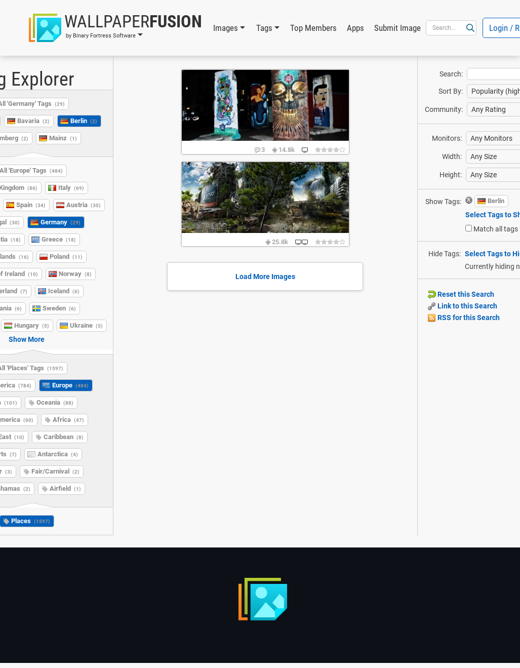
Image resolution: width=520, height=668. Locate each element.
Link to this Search (462, 306)
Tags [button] (264, 28)
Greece (59, 239)
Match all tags (495, 229)
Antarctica (57, 454)
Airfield (65, 488)
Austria (83, 205)
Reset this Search (461, 294)
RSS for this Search (464, 317)
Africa (68, 419)
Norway (75, 274)
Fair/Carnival (55, 471)
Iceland (63, 291)
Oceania (54, 402)
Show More (27, 339)
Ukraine (86, 325)
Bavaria (33, 121)
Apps (355, 28)
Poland (66, 256)
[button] (115, 28)
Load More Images (265, 276)
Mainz (63, 138)
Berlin (83, 121)
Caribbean (64, 437)
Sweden (59, 308)
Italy (71, 187)
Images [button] (225, 28)
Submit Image (397, 28)
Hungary (31, 325)
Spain (31, 205)
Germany (61, 222)
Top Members (313, 28)
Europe (70, 385)
